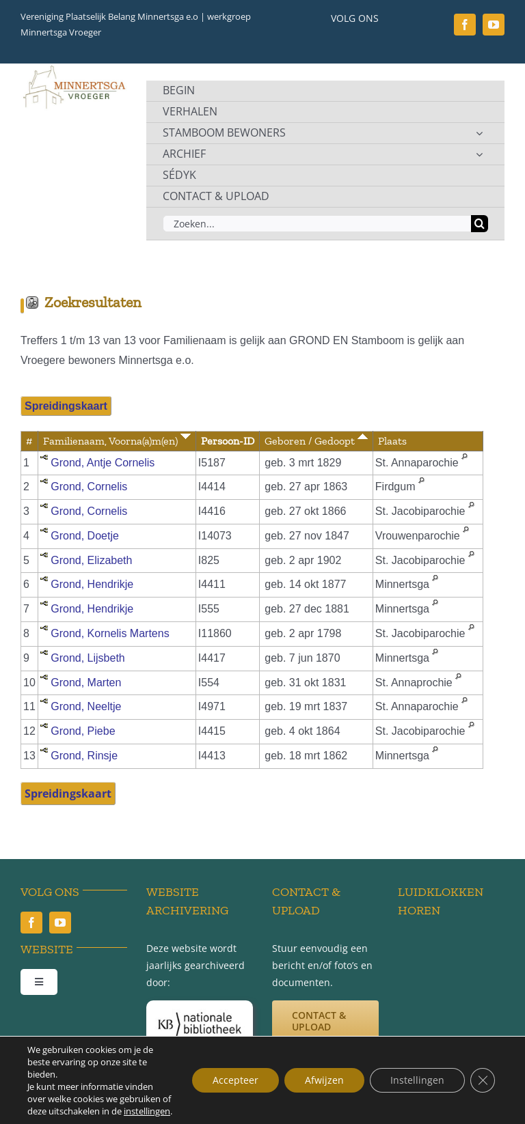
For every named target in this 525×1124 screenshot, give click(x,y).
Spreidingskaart (66, 406)
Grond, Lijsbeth (88, 658)
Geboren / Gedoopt (316, 440)
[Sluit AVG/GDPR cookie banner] (482, 1080)
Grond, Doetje (85, 536)
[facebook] (465, 25)
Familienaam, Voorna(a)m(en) (117, 440)
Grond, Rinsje (84, 755)
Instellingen (417, 1079)
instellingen (147, 1111)
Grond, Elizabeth (91, 560)
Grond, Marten (86, 682)
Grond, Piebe (83, 731)
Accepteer (235, 1079)
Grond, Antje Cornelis (102, 462)
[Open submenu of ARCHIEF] (479, 154)
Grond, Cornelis (89, 486)
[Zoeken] (479, 223)
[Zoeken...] (317, 223)
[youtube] (493, 25)
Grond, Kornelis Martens (110, 633)
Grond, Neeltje (86, 706)
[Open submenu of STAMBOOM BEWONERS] (479, 133)
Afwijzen (324, 1079)
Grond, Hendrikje (92, 584)
